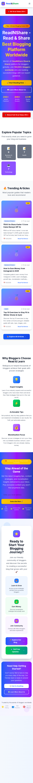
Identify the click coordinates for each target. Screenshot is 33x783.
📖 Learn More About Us (16, 90)
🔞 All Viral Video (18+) (16, 11)
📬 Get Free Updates (18, 650)
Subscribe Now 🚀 (16, 501)
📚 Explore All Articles (16, 336)
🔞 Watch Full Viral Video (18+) (16, 115)
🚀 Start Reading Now (16, 83)
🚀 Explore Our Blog (17, 641)
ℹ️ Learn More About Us (16, 692)
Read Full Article (23, 239)
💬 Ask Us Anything (16, 686)
